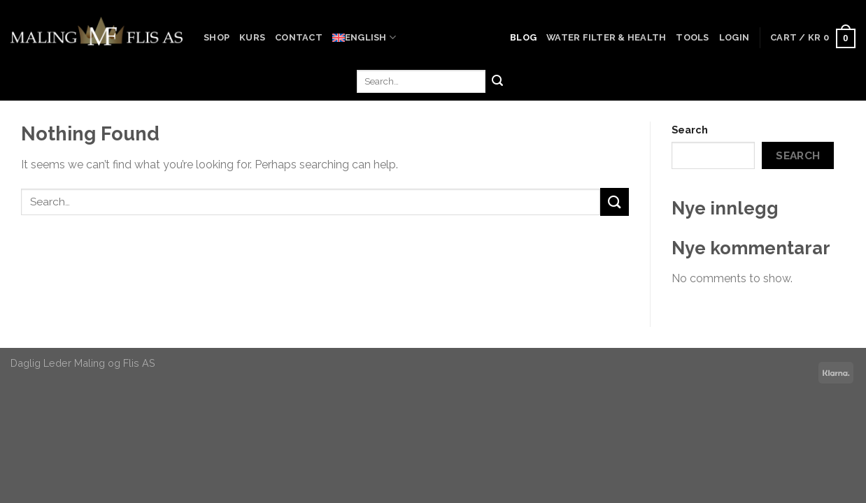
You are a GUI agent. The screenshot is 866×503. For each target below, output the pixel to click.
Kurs (252, 37)
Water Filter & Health (606, 37)
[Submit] (497, 82)
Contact (298, 37)
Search (690, 130)
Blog (523, 37)
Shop (216, 37)
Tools (692, 37)
